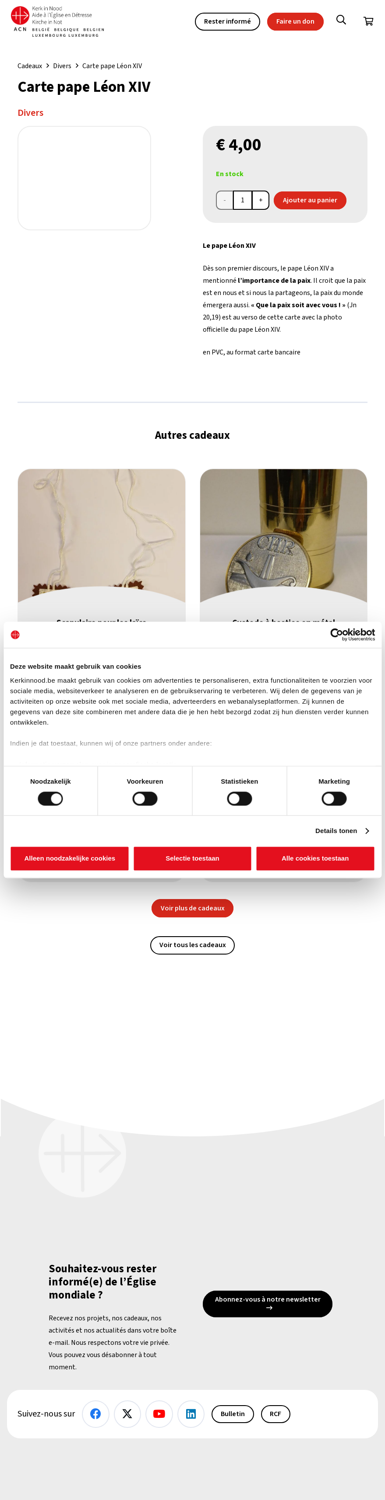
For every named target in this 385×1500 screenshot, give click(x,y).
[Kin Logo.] (61, 22)
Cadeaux (30, 66)
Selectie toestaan (192, 858)
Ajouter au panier (310, 200)
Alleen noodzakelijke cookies (70, 858)
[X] (127, 1414)
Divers (62, 66)
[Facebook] (95, 1414)
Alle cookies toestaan (315, 858)
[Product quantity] (242, 200)
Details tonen (336, 830)
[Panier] (368, 22)
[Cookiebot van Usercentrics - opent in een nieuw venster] (336, 634)
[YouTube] (159, 1414)
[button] (341, 22)
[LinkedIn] (191, 1414)
